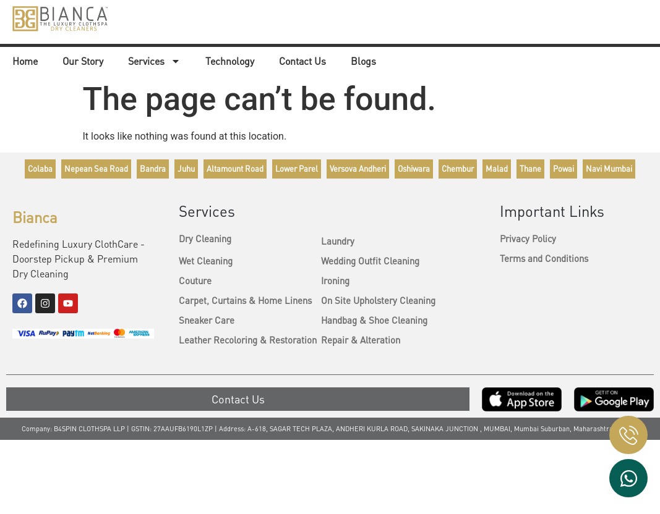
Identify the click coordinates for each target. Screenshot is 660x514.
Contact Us (302, 62)
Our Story (82, 62)
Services (154, 62)
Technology (229, 62)
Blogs (363, 62)
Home (25, 62)
